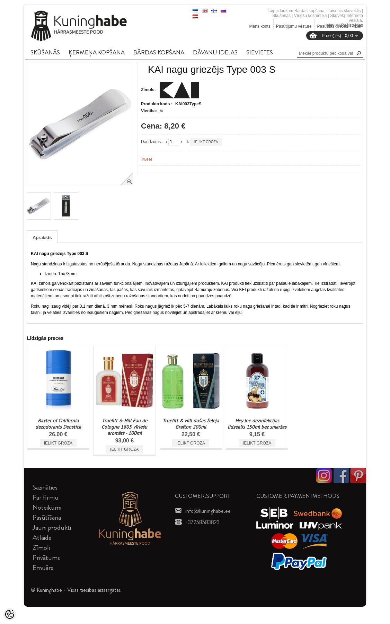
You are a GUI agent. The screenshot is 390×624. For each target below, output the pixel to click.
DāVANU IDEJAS (215, 52)
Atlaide (42, 538)
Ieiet (330, 25)
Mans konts (260, 26)
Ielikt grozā (206, 142)
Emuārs (43, 568)
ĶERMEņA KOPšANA (97, 52)
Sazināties (45, 487)
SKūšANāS (45, 52)
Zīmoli (41, 548)
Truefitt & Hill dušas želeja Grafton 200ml (190, 424)
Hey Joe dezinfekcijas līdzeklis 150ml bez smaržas (257, 424)
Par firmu (46, 497)
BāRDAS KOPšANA (158, 52)
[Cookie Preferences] (9, 614)
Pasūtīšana (47, 517)
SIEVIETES (259, 52)
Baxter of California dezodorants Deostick (58, 424)
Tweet (146, 159)
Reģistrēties (352, 25)
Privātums (46, 558)
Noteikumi (47, 507)
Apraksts (42, 237)
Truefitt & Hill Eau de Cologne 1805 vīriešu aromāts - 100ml (124, 427)
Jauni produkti (52, 527)
